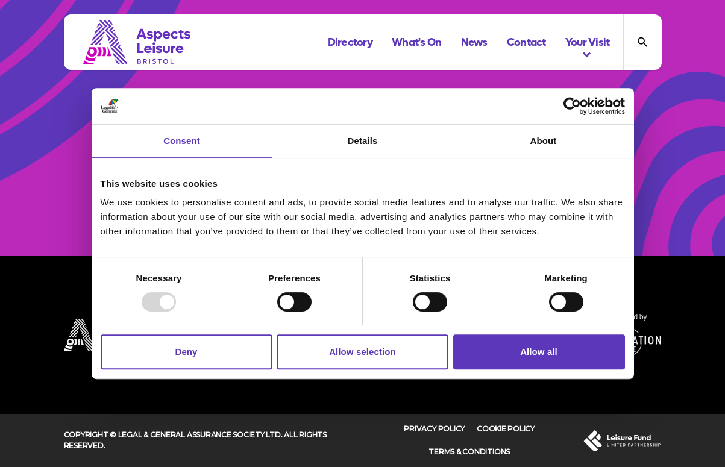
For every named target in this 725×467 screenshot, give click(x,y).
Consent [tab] (181, 141)
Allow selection (362, 351)
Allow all (538, 351)
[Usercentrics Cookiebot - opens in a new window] (572, 106)
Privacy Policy (434, 428)
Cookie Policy (506, 428)
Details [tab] (363, 141)
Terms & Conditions (469, 451)
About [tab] (543, 141)
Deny (186, 351)
